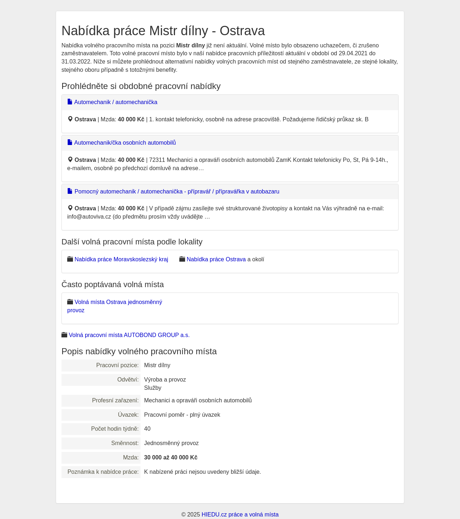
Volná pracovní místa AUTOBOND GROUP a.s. (129, 335)
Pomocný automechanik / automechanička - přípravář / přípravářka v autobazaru (173, 191)
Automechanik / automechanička (112, 102)
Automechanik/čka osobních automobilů (121, 143)
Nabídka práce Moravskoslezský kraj (121, 259)
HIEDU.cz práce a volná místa (240, 514)
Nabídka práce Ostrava (216, 259)
